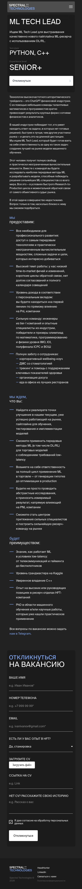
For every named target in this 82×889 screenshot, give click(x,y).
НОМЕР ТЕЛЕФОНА (23, 698)
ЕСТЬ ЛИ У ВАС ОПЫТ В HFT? (30, 738)
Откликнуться (23, 835)
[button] (71, 7)
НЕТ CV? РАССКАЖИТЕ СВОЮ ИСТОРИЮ (38, 795)
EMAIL (13, 718)
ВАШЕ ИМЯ (17, 677)
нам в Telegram (20, 633)
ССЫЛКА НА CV (20, 775)
